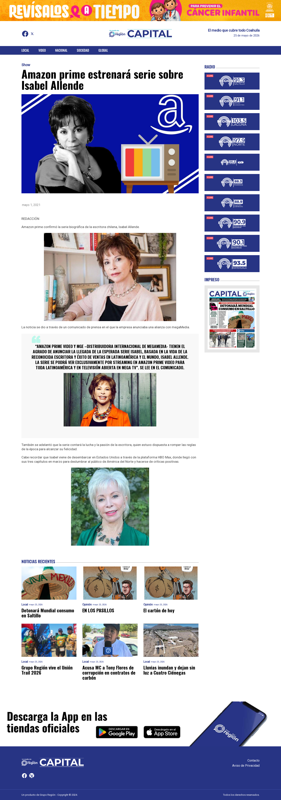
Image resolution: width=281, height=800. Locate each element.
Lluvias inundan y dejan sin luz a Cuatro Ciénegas (169, 670)
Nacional (61, 50)
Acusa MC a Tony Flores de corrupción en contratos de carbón (108, 672)
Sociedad (83, 50)
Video (42, 50)
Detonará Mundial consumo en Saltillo (47, 613)
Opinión (87, 604)
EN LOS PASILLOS (98, 610)
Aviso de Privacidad (246, 765)
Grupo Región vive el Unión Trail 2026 (47, 670)
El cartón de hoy (158, 610)
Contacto (253, 760)
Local (25, 50)
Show (25, 65)
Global (103, 50)
